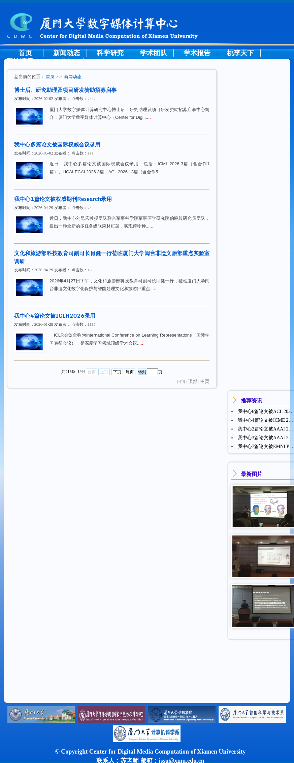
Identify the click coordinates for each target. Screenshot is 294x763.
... (149, 117)
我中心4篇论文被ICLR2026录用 (54, 315)
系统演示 (19, 61)
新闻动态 (66, 53)
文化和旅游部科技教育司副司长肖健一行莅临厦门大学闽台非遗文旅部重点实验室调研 (112, 257)
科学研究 (110, 53)
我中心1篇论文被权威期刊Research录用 (63, 199)
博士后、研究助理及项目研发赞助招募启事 (65, 89)
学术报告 (197, 53)
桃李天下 (240, 53)
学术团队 (153, 53)
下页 (117, 372)
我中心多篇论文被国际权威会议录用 (57, 144)
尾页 (130, 372)
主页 (204, 381)
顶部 (192, 381)
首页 (25, 53)
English (60, 61)
